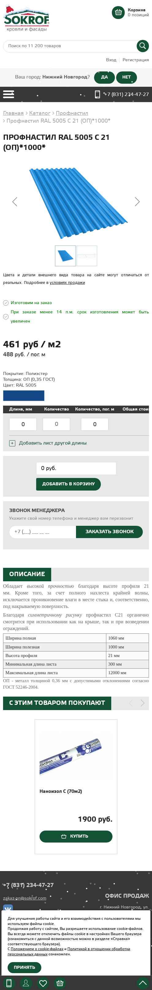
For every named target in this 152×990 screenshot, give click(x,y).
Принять (24, 967)
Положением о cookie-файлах (37, 949)
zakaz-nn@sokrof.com (24, 898)
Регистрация (136, 60)
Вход (111, 60)
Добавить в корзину (68, 484)
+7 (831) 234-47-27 (126, 94)
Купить (79, 836)
